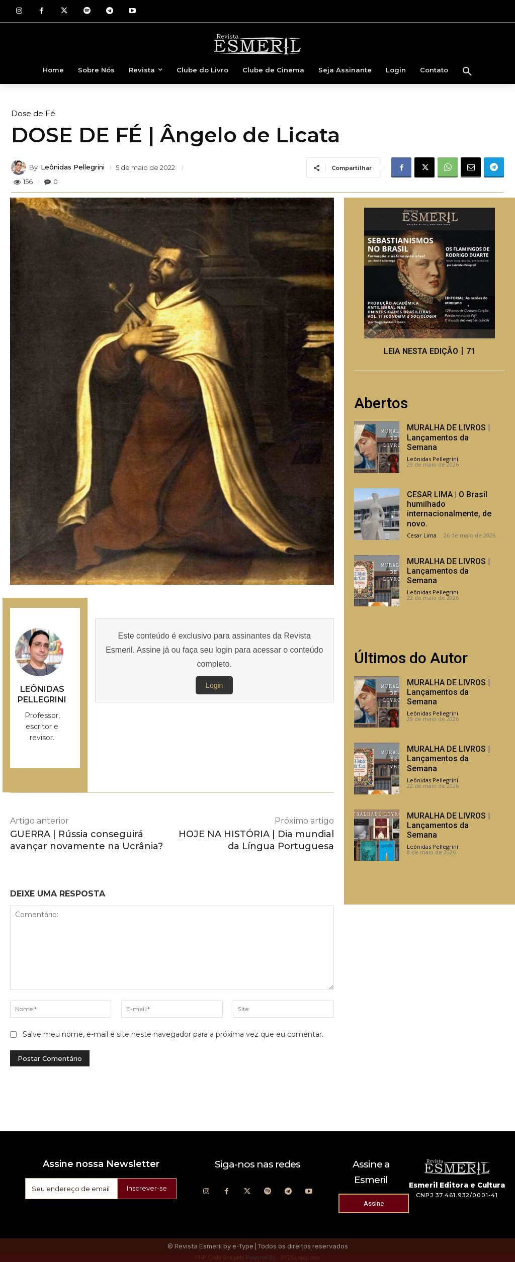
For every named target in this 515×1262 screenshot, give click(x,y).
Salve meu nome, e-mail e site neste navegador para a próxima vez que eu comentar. (173, 1034)
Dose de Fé (33, 113)
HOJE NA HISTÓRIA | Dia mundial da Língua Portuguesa (256, 840)
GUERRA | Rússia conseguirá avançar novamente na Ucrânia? (86, 840)
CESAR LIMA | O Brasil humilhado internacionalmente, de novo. (449, 509)
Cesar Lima (422, 535)
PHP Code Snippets (219, 1257)
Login (214, 685)
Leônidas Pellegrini (73, 167)
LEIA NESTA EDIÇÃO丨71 (429, 351)
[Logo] (257, 43)
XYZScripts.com (300, 1257)
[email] (69, 1188)
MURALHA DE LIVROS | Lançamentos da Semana (448, 437)
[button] (467, 72)
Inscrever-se (145, 1188)
